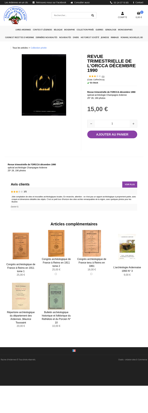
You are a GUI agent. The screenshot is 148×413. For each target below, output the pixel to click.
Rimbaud (115, 37)
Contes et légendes (42, 29)
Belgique (58, 29)
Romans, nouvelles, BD (132, 37)
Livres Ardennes (23, 29)
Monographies (125, 29)
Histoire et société (90, 37)
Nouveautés (65, 37)
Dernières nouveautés (46, 37)
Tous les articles (20, 48)
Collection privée (85, 29)
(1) (103, 76)
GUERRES (99, 29)
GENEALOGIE (110, 29)
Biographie (69, 29)
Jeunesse (105, 37)
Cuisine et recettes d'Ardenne (19, 37)
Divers (76, 37)
